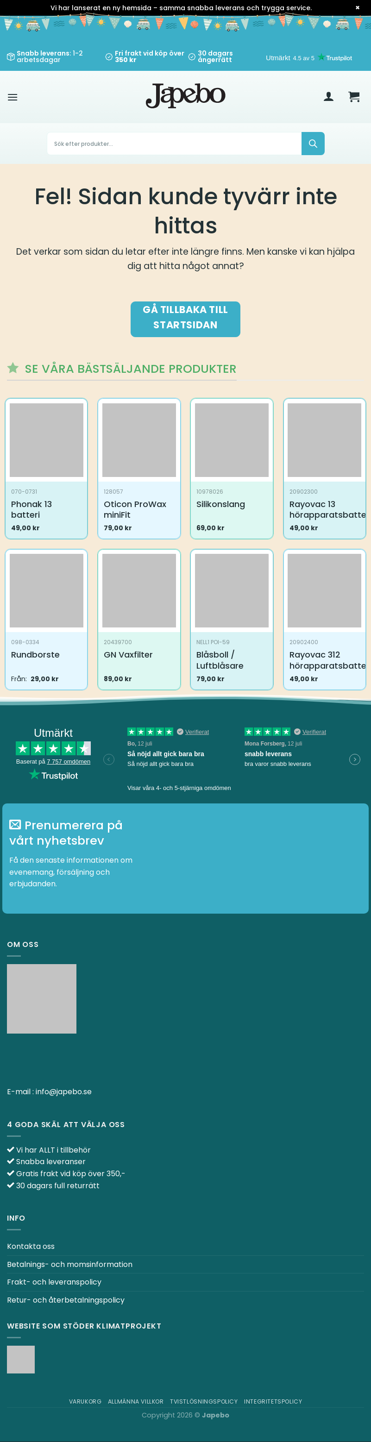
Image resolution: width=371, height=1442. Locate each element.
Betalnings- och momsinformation (69, 1264)
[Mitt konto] (328, 97)
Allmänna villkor (136, 1401)
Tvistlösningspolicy (204, 1401)
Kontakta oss (31, 1246)
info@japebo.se (64, 1091)
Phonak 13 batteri (31, 509)
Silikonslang (220, 504)
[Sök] (313, 143)
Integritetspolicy (273, 1401)
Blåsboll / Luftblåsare (220, 660)
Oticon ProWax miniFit (135, 509)
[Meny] (12, 97)
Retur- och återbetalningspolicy (66, 1300)
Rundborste (35, 654)
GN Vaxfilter (128, 654)
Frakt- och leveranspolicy (54, 1282)
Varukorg (85, 1401)
